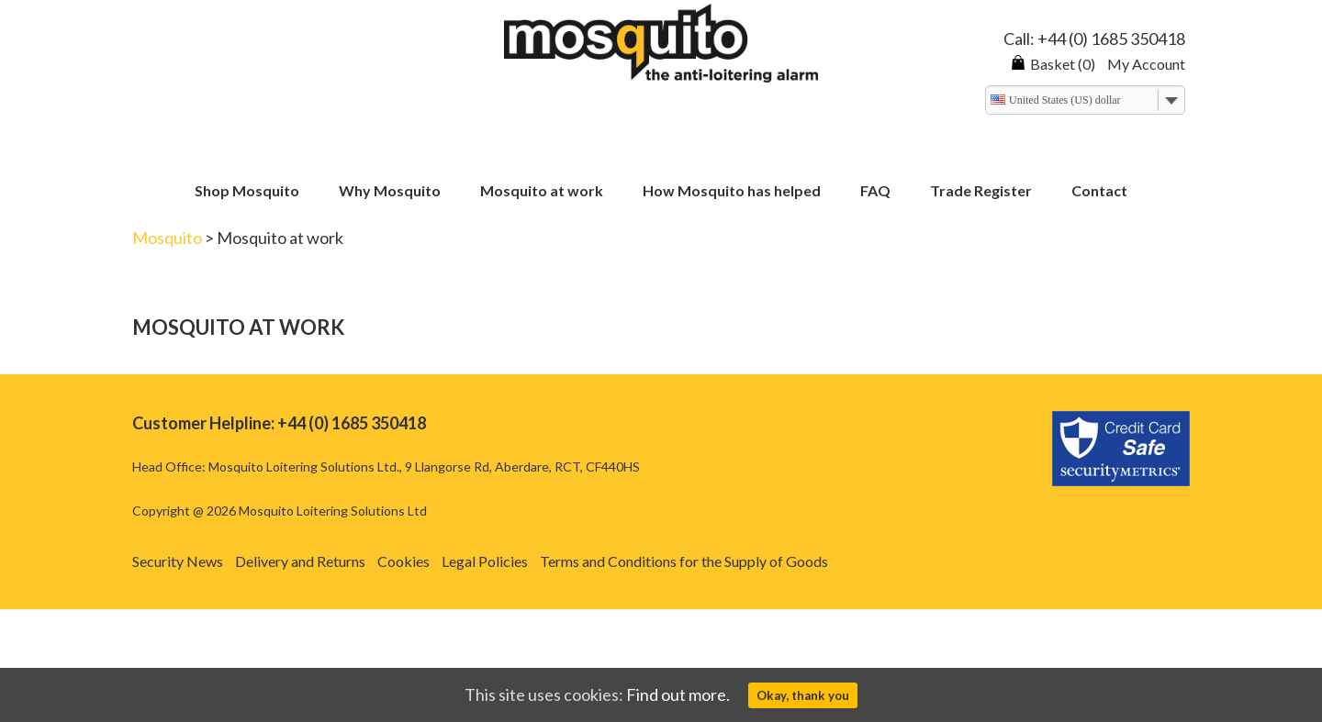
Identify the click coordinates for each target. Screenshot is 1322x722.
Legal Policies (485, 561)
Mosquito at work (541, 191)
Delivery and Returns (300, 561)
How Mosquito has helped (732, 191)
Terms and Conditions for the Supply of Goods (684, 561)
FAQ (875, 191)
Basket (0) (1053, 63)
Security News (177, 561)
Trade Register (981, 191)
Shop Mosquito (247, 191)
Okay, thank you (802, 695)
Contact (1099, 191)
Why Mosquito (390, 191)
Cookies (403, 561)
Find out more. (678, 694)
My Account (1146, 63)
